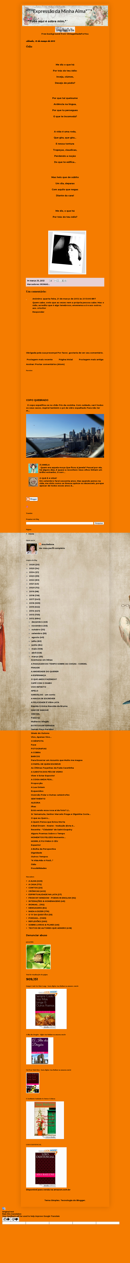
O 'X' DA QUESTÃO (38, 914)
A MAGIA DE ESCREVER (43, 698)
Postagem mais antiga (91, 359)
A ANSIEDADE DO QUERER (45, 671)
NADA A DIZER (36, 911)
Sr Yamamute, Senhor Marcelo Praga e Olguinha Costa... (61, 814)
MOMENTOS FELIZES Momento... (48, 837)
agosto (36, 637)
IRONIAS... (45, 284)
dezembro (37, 622)
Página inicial (66, 359)
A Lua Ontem (38, 787)
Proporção (37, 783)
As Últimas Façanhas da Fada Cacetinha (52, 768)
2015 (32, 607)
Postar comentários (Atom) (50, 364)
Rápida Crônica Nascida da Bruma (49, 706)
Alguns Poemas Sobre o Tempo (48, 833)
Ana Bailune (48, 544)
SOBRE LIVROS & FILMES (41, 924)
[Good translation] (6, 1219)
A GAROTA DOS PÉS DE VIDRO (47, 772)
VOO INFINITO (38, 687)
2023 (32, 576)
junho (35, 645)
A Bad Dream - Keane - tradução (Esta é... (53, 825)
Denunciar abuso (36, 935)
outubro (36, 629)
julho (34, 641)
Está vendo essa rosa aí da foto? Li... (50, 810)
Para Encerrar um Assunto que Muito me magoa (56, 760)
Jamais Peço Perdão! (42, 729)
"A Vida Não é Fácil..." (42, 860)
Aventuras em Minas (42, 660)
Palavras (35, 717)
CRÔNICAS (34, 891)
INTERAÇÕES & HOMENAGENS (44, 901)
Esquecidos (37, 791)
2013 (32, 614)
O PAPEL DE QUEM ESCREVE (46, 764)
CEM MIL (35, 714)
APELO (34, 690)
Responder (38, 312)
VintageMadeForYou (77, 34)
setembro (37, 633)
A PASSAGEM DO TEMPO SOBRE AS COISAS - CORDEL (59, 664)
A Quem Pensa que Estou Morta (48, 822)
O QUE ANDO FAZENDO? (44, 679)
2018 (32, 595)
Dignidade (36, 852)
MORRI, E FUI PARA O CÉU (44, 841)
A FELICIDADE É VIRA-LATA (45, 702)
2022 (32, 580)
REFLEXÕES (34, 921)
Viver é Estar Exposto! (43, 775)
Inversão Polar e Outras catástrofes (50, 795)
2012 (32, 618)
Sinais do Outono (40, 733)
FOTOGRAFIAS (39, 748)
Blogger (80, 1200)
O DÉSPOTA (37, 741)
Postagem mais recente (40, 359)
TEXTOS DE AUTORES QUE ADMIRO (47, 928)
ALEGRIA (35, 802)
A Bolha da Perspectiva (43, 849)
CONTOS (33, 887)
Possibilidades (39, 868)
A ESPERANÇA (38, 675)
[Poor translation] (15, 1219)
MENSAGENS (35, 908)
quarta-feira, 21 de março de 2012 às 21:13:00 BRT (69, 298)
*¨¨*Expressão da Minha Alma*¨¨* (59, 11)
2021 (32, 584)
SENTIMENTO (38, 798)
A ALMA (32, 881)
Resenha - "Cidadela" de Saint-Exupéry (51, 829)
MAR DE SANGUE (40, 710)
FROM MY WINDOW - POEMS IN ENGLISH (49, 898)
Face (33, 745)
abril (34, 652)
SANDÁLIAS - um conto (43, 694)
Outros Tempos (39, 856)
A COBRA (36, 752)
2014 (32, 611)
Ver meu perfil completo (52, 548)
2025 (32, 568)
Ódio (33, 864)
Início (31, 534)
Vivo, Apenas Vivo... (41, 737)
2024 (32, 572)
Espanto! (36, 845)
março (35, 656)
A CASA (32, 884)
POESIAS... (33, 918)
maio (35, 649)
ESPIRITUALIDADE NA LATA (42, 894)
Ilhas (33, 806)
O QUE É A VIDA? (48, 478)
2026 (32, 564)
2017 (32, 599)
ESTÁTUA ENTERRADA (42, 725)
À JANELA (44, 464)
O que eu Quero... (40, 818)
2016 (32, 603)
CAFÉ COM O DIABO (41, 683)
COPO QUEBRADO (37, 400)
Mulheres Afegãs (40, 721)
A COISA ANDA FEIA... (42, 779)
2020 (32, 587)
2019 (32, 591)
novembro (37, 625)
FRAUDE (35, 667)
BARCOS (35, 756)
